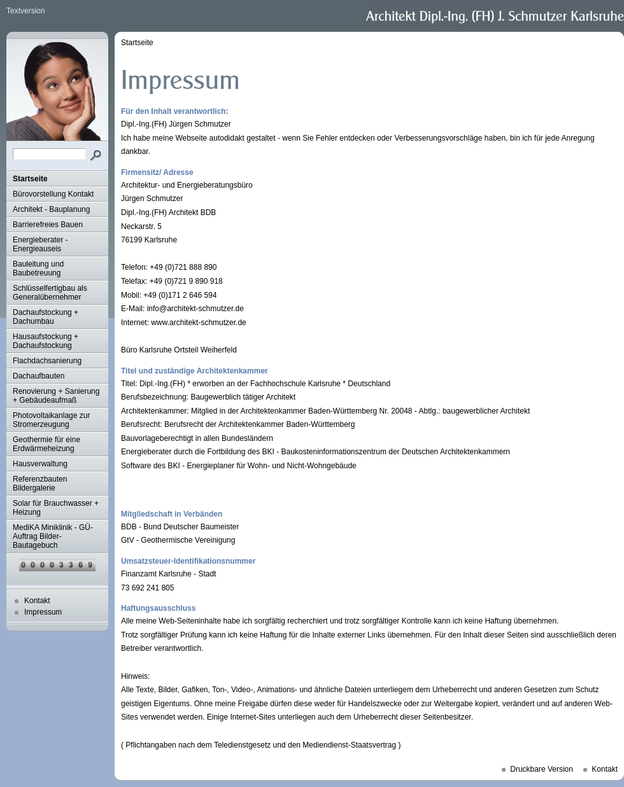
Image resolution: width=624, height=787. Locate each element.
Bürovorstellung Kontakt (53, 194)
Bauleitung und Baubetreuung (38, 268)
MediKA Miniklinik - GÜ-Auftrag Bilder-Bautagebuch (53, 536)
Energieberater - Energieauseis (40, 244)
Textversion (25, 10)
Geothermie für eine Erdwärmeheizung (46, 444)
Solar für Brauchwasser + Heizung (56, 508)
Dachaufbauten (38, 376)
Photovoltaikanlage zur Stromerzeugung (51, 420)
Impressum (43, 612)
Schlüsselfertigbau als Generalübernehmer (50, 293)
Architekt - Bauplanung (51, 209)
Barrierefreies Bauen (48, 224)
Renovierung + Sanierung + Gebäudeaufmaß (56, 396)
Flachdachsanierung (47, 360)
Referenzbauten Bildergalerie (40, 483)
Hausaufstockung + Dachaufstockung (45, 341)
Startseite (30, 178)
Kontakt (37, 600)
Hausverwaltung (40, 463)
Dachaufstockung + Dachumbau (45, 317)
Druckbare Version (541, 769)
